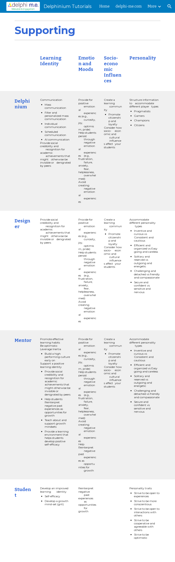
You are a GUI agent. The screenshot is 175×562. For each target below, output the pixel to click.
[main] (87, 30)
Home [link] (104, 6)
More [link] (152, 6)
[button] (169, 6)
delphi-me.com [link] (129, 6)
